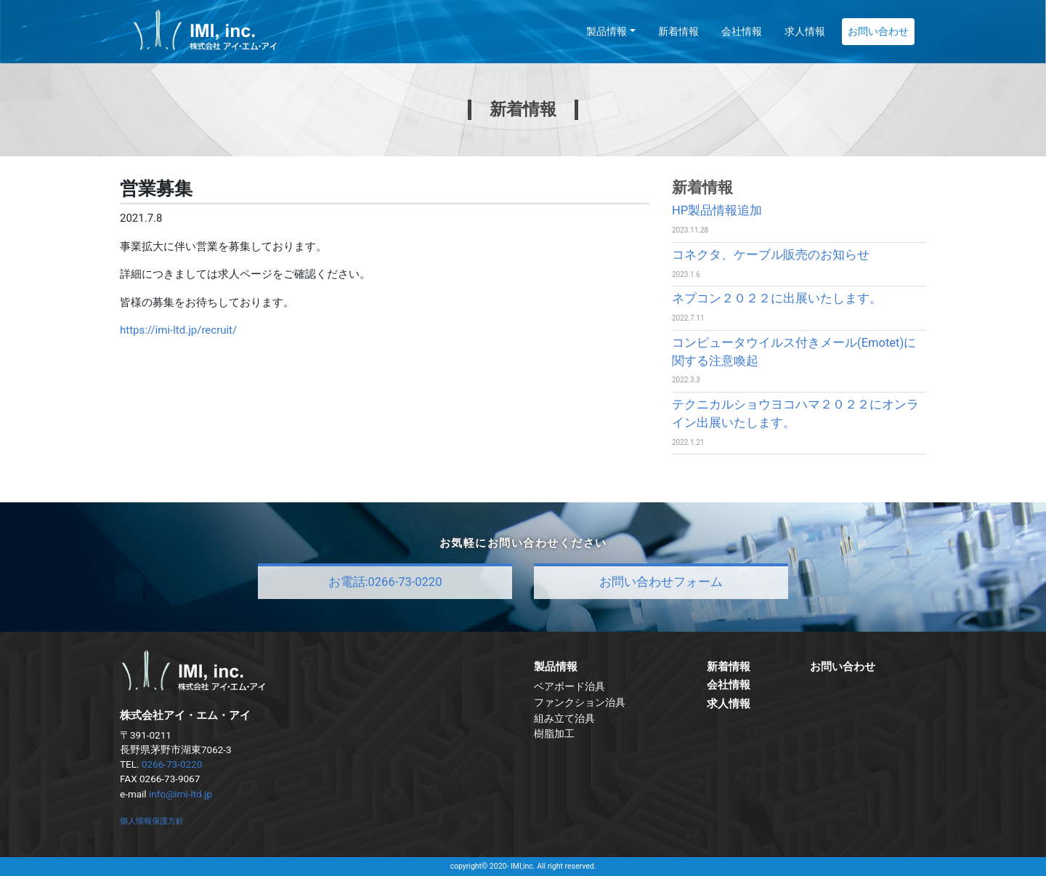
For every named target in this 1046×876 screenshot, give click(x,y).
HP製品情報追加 (717, 210)
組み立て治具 (564, 718)
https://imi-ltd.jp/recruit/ (178, 330)
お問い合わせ (878, 31)
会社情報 (741, 31)
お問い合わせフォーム (661, 582)
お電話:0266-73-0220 (385, 582)
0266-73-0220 (172, 764)
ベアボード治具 (569, 686)
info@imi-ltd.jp (180, 794)
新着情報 (678, 31)
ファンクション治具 (579, 702)
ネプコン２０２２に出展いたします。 (777, 298)
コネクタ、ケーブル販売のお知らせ (770, 255)
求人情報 (804, 31)
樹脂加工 (554, 733)
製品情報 (606, 31)
